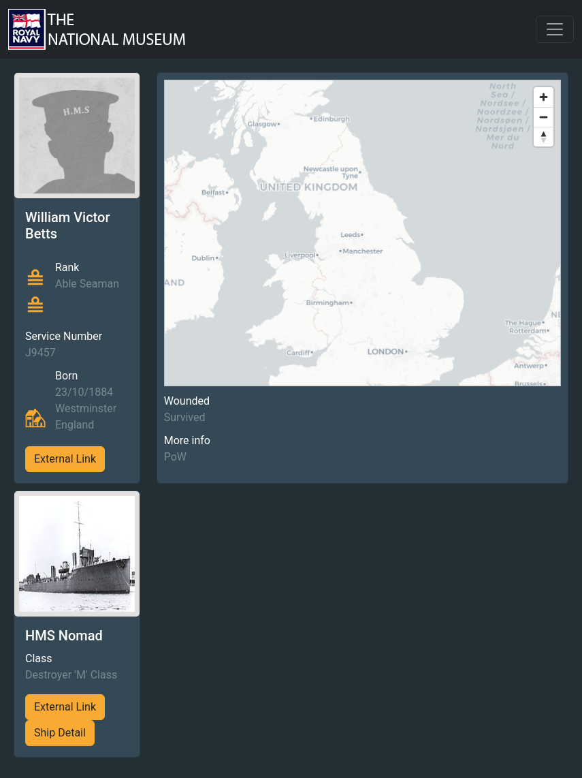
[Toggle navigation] (555, 29)
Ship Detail (60, 732)
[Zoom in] (543, 97)
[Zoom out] (543, 117)
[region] (362, 233)
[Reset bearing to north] (543, 136)
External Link (65, 458)
